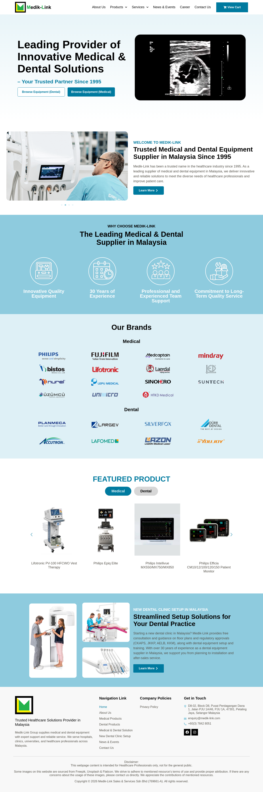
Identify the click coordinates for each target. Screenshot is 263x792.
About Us (99, 7)
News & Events (164, 7)
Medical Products (110, 718)
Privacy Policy (149, 706)
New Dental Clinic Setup (115, 736)
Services (140, 7)
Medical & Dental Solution (116, 730)
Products (118, 7)
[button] (61, 205)
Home (103, 706)
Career (185, 7)
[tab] (118, 491)
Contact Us (203, 7)
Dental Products (109, 724)
